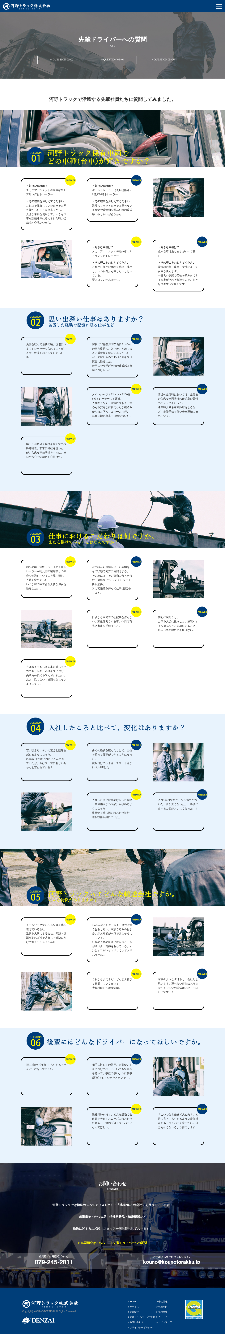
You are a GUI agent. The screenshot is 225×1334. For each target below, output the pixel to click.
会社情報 (162, 1296)
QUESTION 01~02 (62, 59)
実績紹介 (133, 1306)
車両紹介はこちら (91, 1243)
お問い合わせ (135, 1316)
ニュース (162, 1311)
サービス (133, 1301)
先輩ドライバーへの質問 (129, 1243)
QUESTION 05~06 (163, 59)
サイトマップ (164, 1316)
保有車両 (162, 1301)
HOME (132, 1296)
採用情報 (162, 1306)
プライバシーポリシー (140, 1322)
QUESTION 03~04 (112, 59)
